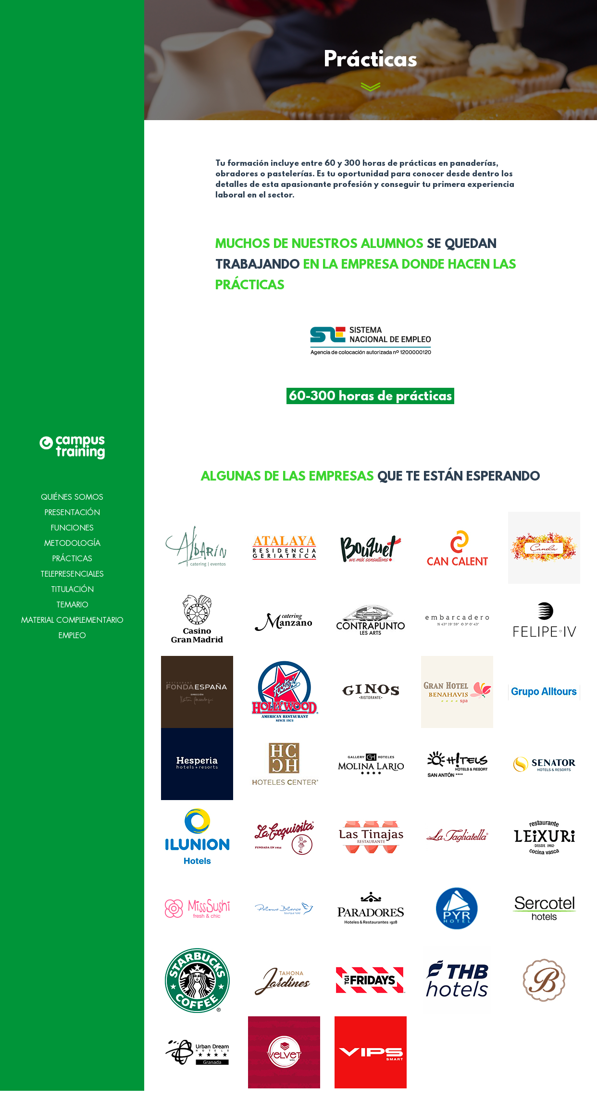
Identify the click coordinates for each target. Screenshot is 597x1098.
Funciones (72, 510)
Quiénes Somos (72, 479)
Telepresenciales (72, 556)
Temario (72, 587)
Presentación (72, 494)
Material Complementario (72, 602)
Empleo (72, 617)
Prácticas (72, 540)
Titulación (72, 571)
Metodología (72, 525)
